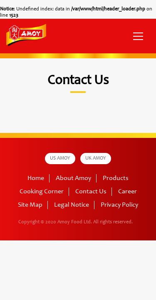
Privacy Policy (119, 205)
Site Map (30, 205)
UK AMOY (95, 158)
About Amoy (73, 178)
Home (35, 178)
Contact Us (90, 191)
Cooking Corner (42, 191)
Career (127, 191)
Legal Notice (71, 205)
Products (116, 178)
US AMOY (60, 158)
